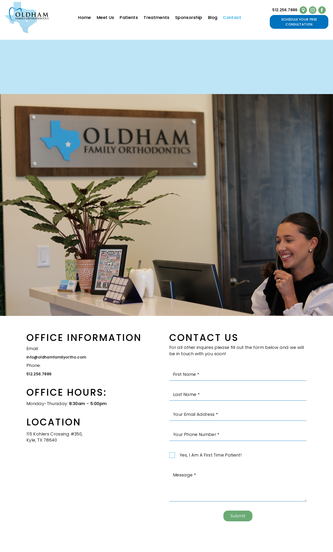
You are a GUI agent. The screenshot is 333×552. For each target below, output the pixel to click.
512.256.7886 (284, 10)
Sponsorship (188, 17)
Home (84, 17)
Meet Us (105, 17)
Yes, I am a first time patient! (211, 458)
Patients (129, 17)
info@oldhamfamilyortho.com (56, 360)
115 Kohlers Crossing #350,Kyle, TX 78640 (54, 440)
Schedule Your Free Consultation (299, 22)
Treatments (157, 17)
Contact (232, 17)
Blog (212, 17)
